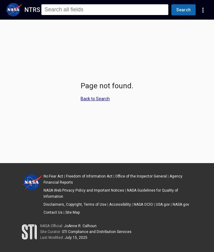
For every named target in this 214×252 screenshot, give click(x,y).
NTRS (32, 9)
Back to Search (95, 98)
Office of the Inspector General (141, 176)
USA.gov (163, 204)
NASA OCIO (143, 204)
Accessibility (120, 204)
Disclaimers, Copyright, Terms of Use (75, 204)
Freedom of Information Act (89, 176)
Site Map (72, 212)
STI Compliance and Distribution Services (97, 232)
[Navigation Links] (203, 10)
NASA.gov (181, 204)
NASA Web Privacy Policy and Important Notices (84, 190)
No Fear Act (53, 176)
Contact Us (53, 212)
